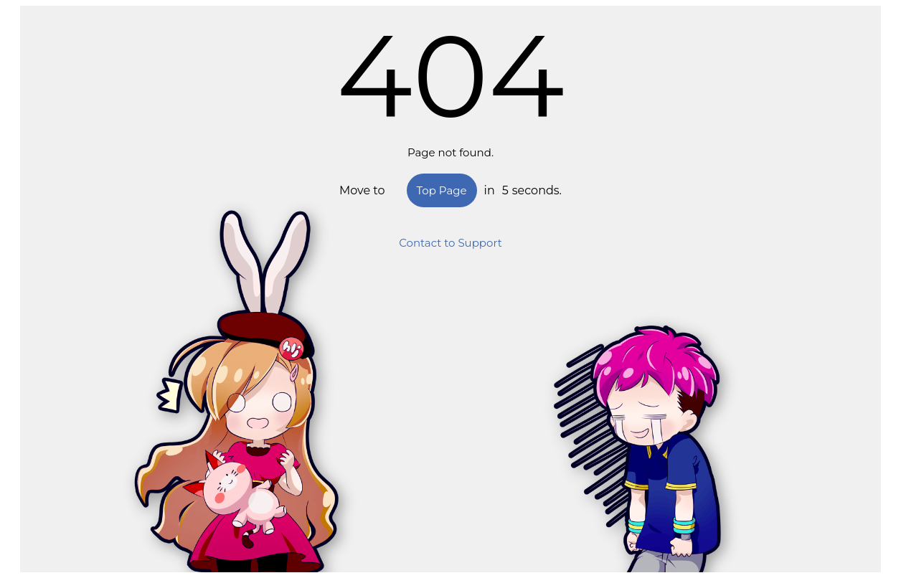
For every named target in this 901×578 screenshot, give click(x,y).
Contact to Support (450, 243)
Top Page (442, 190)
